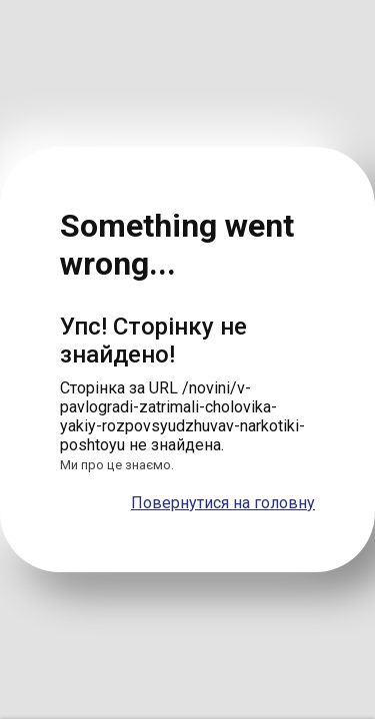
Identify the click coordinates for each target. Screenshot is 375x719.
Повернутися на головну (223, 502)
